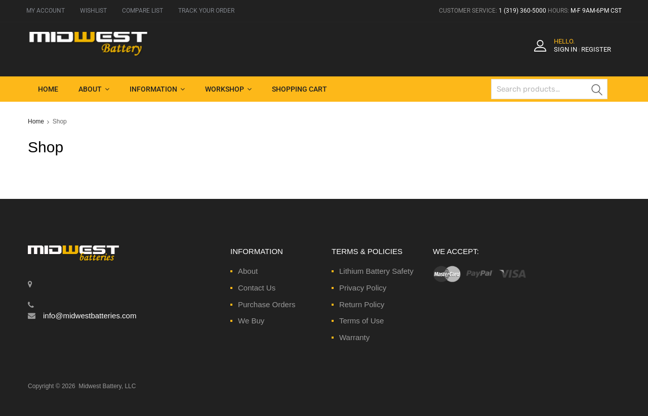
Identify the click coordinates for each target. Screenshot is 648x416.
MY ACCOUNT (45, 10)
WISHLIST (93, 10)
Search (597, 91)
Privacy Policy (362, 287)
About (93, 89)
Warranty (354, 337)
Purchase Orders (266, 304)
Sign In (565, 49)
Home (48, 89)
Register (596, 49)
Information (157, 89)
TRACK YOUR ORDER (206, 10)
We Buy (251, 320)
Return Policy (361, 304)
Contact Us (256, 287)
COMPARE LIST (142, 10)
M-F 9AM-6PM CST (596, 10)
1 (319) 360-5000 (522, 10)
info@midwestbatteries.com (89, 315)
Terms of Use (361, 320)
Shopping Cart (299, 89)
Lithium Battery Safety (376, 271)
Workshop (228, 89)
